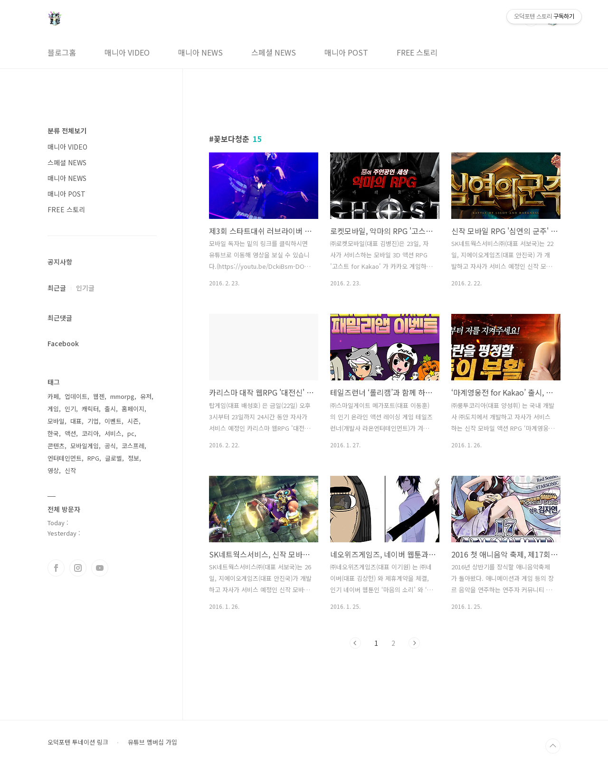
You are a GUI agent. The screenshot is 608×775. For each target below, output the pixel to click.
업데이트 (76, 396)
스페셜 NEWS (273, 52)
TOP (552, 746)
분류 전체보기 (67, 130)
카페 (53, 396)
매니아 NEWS (200, 52)
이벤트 (113, 420)
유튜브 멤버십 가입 (152, 742)
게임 (53, 408)
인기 (70, 408)
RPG (93, 458)
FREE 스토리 (417, 52)
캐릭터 (90, 408)
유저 (146, 396)
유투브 (99, 568)
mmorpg (122, 396)
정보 (133, 458)
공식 (110, 445)
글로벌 (113, 458)
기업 (93, 420)
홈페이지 (133, 408)
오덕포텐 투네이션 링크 (78, 742)
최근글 (57, 288)
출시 (110, 408)
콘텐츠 (56, 445)
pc (130, 433)
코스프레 (133, 445)
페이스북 (56, 568)
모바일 (56, 420)
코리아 (90, 433)
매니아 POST (346, 52)
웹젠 (98, 396)
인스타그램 (77, 568)
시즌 (133, 420)
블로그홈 (62, 52)
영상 (53, 470)
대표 (76, 420)
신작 (70, 470)
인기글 (85, 288)
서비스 (113, 433)
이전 (355, 643)
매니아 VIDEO (127, 52)
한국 (53, 433)
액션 (70, 433)
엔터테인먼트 (65, 458)
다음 (414, 643)
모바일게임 (84, 445)
